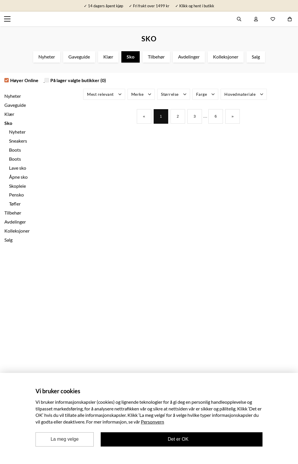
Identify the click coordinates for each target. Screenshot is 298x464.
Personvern (152, 421)
